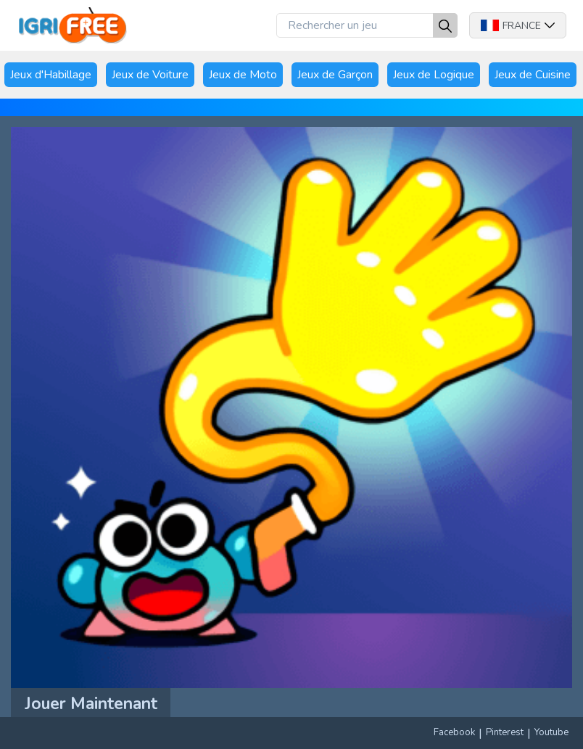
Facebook (454, 732)
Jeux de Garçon (335, 75)
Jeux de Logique (433, 75)
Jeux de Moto (243, 75)
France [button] (518, 26)
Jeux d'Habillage (50, 75)
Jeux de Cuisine (533, 75)
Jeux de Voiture (150, 75)
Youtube (551, 732)
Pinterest (505, 732)
